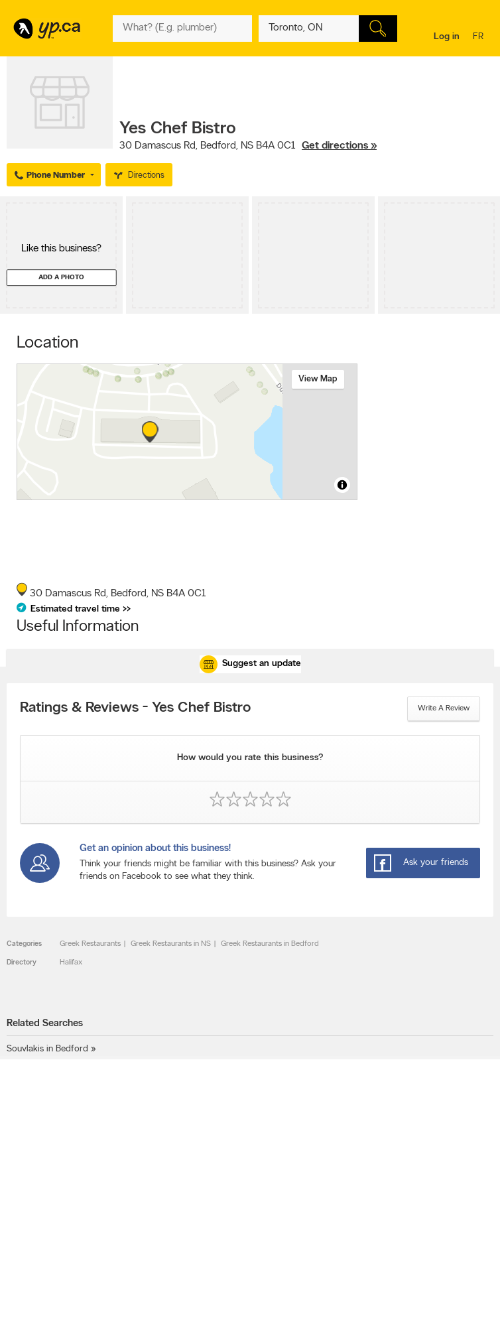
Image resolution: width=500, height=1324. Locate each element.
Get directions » (339, 146)
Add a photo (61, 277)
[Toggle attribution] (342, 485)
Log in (447, 37)
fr (480, 37)
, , (248, 146)
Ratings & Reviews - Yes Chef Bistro (135, 708)
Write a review (443, 708)
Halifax (71, 962)
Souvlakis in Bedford (47, 1049)
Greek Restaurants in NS (171, 944)
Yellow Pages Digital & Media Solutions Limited (248, 1305)
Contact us (472, 1146)
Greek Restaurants (90, 944)
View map (318, 379)
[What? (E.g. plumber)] (182, 28)
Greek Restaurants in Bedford (270, 944)
